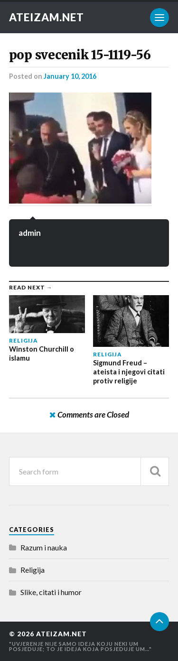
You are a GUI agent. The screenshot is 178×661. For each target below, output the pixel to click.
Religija (32, 569)
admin (30, 233)
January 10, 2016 (70, 76)
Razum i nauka (43, 547)
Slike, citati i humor (51, 591)
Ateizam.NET (46, 17)
